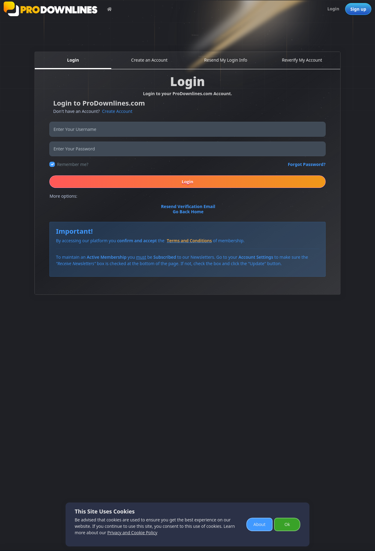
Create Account (117, 111)
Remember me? (72, 164)
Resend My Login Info (225, 60)
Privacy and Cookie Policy (132, 532)
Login (333, 9)
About (259, 524)
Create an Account (149, 60)
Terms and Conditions (189, 240)
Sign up (358, 9)
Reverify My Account (302, 60)
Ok (287, 524)
